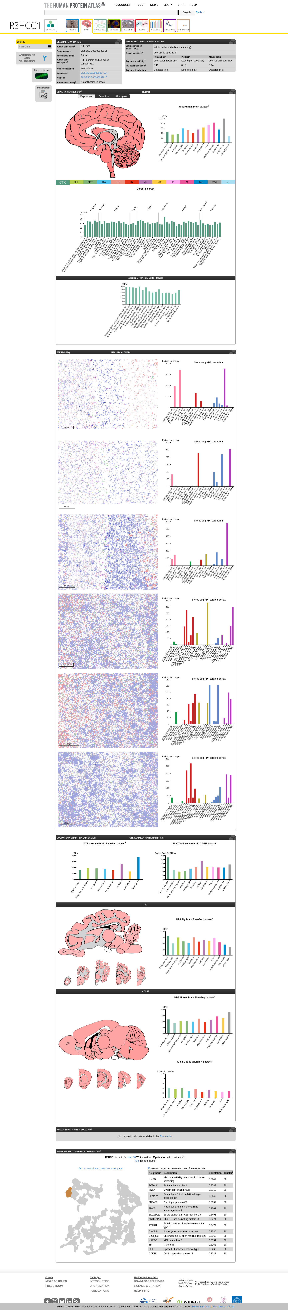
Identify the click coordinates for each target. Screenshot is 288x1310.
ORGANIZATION (99, 1285)
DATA (181, 5)
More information (201, 1306)
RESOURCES (122, 5)
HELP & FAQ (142, 1290)
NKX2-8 (153, 1240)
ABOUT (140, 5)
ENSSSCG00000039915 (94, 77)
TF (150, 1244)
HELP (193, 5)
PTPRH (153, 1225)
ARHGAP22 (155, 1219)
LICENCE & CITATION (147, 1285)
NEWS (154, 5)
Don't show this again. (223, 1306)
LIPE (151, 1249)
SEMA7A (154, 1196)
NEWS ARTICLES (56, 1281)
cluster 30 (130, 1157)
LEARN (168, 5)
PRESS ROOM (54, 1285)
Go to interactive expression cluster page (100, 1168)
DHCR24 (153, 1231)
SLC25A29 (154, 1214)
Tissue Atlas (166, 1136)
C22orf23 (154, 1236)
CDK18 (153, 1253)
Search (187, 12)
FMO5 (152, 1208)
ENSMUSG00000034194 (94, 72)
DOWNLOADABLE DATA (149, 1281)
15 (149, 1168)
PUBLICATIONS (99, 1290)
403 (137, 1160)
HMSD (152, 1179)
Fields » (200, 12)
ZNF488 (153, 1202)
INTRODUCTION (100, 1281)
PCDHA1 (154, 1185)
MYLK (152, 1189)
